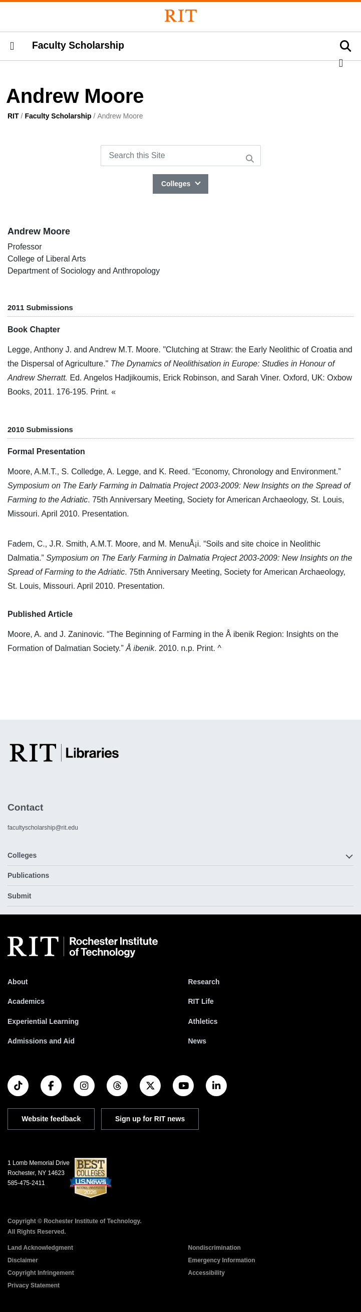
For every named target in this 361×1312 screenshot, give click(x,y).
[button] (12, 46)
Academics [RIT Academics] (26, 1001)
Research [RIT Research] (204, 982)
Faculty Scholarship (78, 45)
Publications (28, 875)
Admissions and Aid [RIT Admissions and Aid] (41, 1041)
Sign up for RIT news (150, 1119)
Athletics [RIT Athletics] (203, 1021)
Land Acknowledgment (40, 1247)
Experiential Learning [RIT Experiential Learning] (43, 1021)
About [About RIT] (18, 982)
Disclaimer (23, 1260)
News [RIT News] (197, 1041)
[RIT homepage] (83, 947)
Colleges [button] (22, 855)
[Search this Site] (181, 155)
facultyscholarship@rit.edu (43, 827)
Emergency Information (221, 1260)
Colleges (176, 184)
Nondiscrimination (214, 1247)
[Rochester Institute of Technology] (181, 16)
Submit (19, 896)
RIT (13, 116)
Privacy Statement (34, 1285)
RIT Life (201, 1001)
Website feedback (51, 1119)
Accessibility (206, 1272)
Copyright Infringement (41, 1272)
